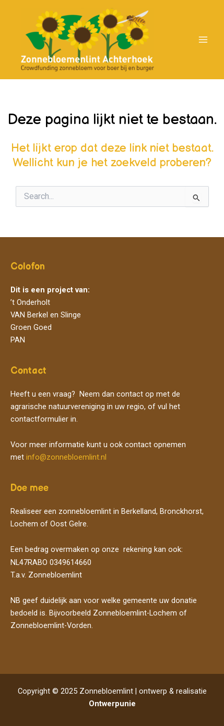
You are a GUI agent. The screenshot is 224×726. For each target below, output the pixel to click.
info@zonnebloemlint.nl (66, 457)
